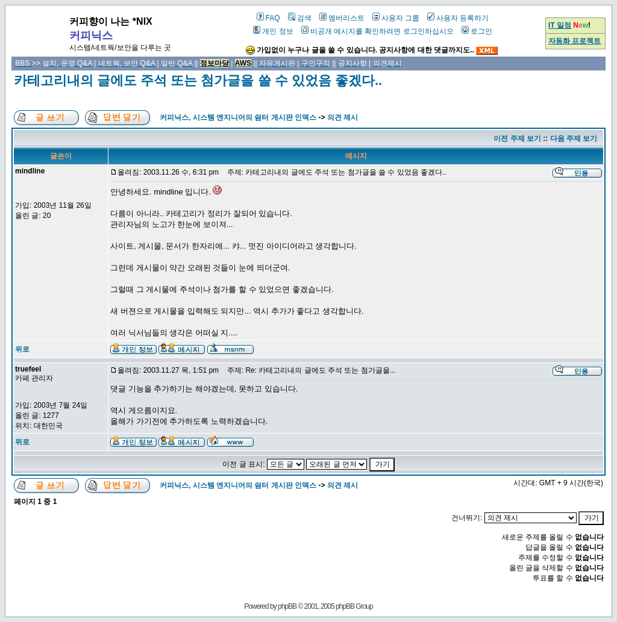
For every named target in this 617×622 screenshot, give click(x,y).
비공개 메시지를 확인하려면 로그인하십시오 (377, 31)
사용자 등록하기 (458, 18)
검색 (300, 18)
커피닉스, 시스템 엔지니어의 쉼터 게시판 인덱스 (238, 117)
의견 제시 (342, 117)
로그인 (477, 31)
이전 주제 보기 (517, 138)
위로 (22, 349)
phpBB (287, 606)
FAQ (268, 18)
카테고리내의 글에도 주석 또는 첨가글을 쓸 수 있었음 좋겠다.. (198, 80)
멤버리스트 (342, 18)
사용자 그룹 (395, 18)
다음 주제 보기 (574, 138)
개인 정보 (273, 31)
